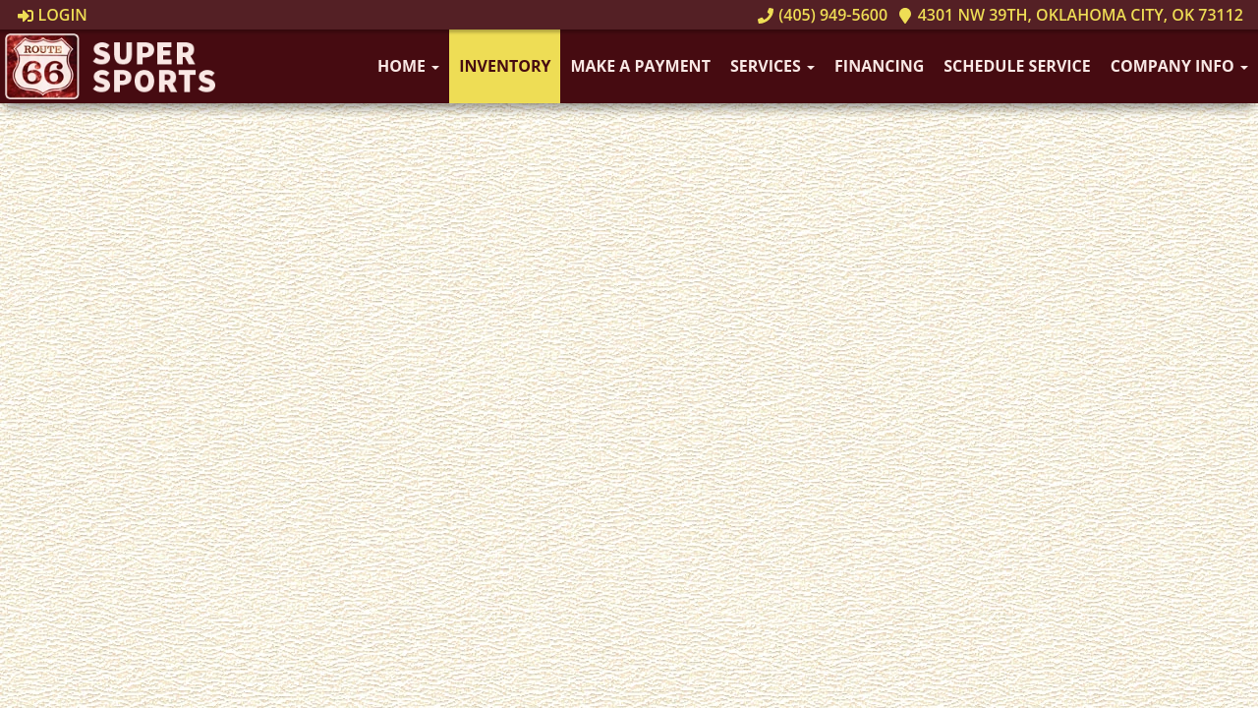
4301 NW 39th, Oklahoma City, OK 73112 (1070, 15)
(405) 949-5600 (822, 15)
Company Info (1179, 66)
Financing (879, 66)
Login (52, 15)
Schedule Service (1017, 66)
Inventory (504, 66)
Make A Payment (640, 66)
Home (408, 66)
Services (772, 66)
